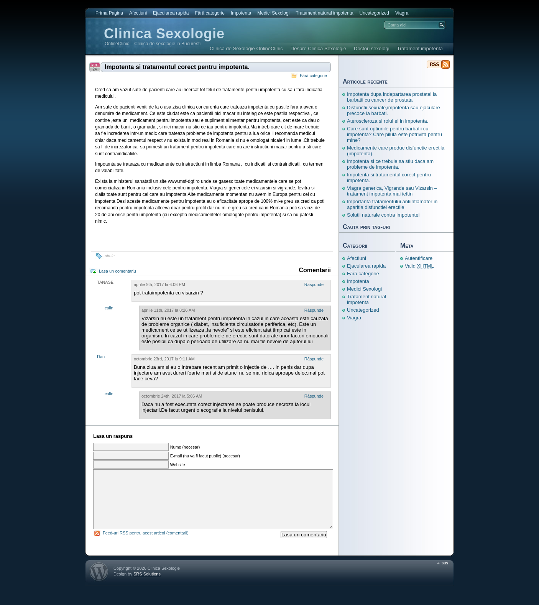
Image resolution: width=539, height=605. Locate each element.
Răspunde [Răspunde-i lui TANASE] (314, 284)
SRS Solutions (147, 585)
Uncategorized (374, 13)
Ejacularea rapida (171, 13)
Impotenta (241, 13)
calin (109, 308)
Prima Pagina (109, 13)
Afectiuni (138, 13)
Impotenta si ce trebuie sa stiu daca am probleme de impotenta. (390, 164)
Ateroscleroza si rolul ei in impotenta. (387, 121)
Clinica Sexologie (164, 33)
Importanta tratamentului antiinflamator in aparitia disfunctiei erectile (392, 204)
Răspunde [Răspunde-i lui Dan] (314, 359)
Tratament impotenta (420, 48)
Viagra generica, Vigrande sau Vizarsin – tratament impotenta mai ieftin (392, 191)
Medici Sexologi (273, 13)
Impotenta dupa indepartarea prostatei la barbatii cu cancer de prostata (392, 97)
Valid (419, 266)
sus (445, 574)
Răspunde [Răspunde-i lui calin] (314, 310)
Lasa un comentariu (117, 271)
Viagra (401, 13)
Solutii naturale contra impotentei (383, 215)
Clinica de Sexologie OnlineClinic (246, 48)
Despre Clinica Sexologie (318, 48)
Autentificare (418, 258)
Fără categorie (209, 13)
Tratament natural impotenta (324, 13)
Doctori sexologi (371, 48)
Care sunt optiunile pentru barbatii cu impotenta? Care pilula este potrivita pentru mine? (394, 134)
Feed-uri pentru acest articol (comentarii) (146, 544)
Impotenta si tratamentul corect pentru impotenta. (177, 67)
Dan (101, 356)
